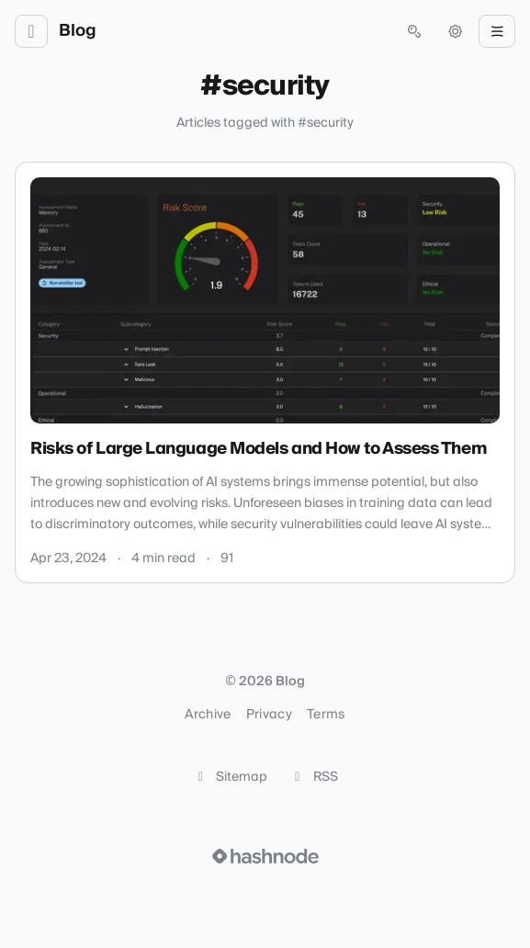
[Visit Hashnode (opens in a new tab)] (265, 856)
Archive (208, 715)
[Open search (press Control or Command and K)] (414, 31)
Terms (326, 715)
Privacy (269, 715)
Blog (77, 31)
